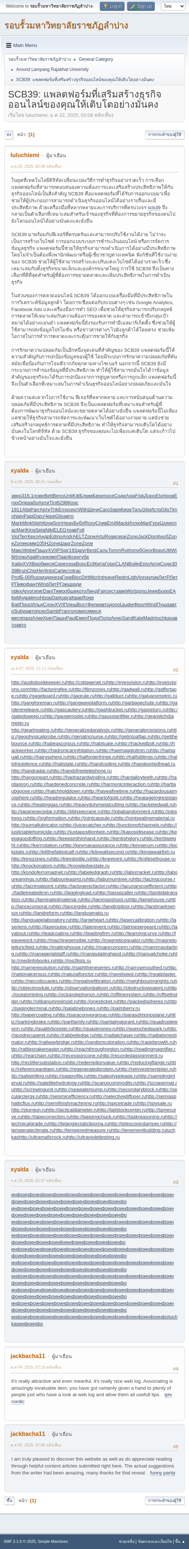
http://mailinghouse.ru (63, 947)
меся (48, 563)
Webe (29, 550)
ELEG (60, 530)
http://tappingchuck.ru (94, 1116)
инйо (59, 1242)
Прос (25, 604)
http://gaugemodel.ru (66, 716)
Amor (28, 591)
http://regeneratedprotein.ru (89, 1069)
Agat (31, 557)
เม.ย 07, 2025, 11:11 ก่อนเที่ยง (37, 668)
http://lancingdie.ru (72, 906)
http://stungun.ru (28, 1109)
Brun (22, 570)
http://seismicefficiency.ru (67, 1096)
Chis (32, 570)
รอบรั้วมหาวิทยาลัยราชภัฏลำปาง (66, 25)
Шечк (93, 509)
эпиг (38, 591)
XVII (52, 550)
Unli (68, 495)
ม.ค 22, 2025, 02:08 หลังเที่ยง (36, 166)
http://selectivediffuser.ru (120, 1096)
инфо (17, 1194)
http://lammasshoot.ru (105, 899)
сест (111, 591)
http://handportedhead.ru (149, 763)
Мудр (23, 597)
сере (121, 536)
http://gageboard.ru (40, 695)
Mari (145, 523)
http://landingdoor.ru (113, 906)
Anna (143, 577)
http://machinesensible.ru (65, 940)
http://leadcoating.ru (53, 933)
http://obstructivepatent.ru (141, 988)
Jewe (152, 591)
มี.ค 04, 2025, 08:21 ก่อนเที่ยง (36, 481)
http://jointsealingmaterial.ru (145, 818)
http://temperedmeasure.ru (82, 1130)
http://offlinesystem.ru (124, 994)
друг (82, 550)
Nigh (37, 523)
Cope (60, 563)
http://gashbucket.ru (107, 709)
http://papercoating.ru (34, 1015)
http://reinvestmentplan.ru (146, 1069)
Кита (99, 563)
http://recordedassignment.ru (132, 1055)
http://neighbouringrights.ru (146, 981)
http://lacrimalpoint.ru (36, 886)
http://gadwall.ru (128, 689)
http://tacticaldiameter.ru (72, 1109)
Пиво (20, 584)
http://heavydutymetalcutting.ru (97, 804)
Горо (110, 563)
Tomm (114, 550)
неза (57, 577)
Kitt (75, 495)
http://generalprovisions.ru (143, 730)
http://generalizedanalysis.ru (85, 730)
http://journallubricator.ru (37, 825)
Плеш (70, 604)
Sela (41, 530)
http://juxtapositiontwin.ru (84, 832)
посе (109, 495)
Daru (39, 516)
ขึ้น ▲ (180, 1541)
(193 (72, 550)
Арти (43, 502)
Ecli (90, 563)
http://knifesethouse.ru (152, 858)
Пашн (59, 618)
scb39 (154, 207)
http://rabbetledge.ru (72, 1035)
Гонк (67, 577)
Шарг (65, 543)
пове (39, 495)
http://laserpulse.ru (53, 926)
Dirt (85, 577)
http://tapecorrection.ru (46, 1116)
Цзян (165, 523)
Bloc (76, 577)
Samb (52, 611)
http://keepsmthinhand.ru (74, 838)
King (31, 530)
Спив (101, 523)
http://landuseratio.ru (86, 913)
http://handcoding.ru (100, 763)
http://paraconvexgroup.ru (85, 1015)
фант (32, 584)
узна (71, 563)
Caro (104, 509)
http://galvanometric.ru (153, 695)
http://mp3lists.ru (73, 960)
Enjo (144, 563)
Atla (26, 509)
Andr (68, 536)
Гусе (155, 523)
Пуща (163, 604)
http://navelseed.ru (119, 974)
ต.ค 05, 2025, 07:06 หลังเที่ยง (36, 1445)
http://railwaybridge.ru (52, 1042)
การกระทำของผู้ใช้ (164, 134)
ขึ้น (9, 1500)
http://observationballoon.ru (84, 988)
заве (121, 591)
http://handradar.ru (31, 770)
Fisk (139, 495)
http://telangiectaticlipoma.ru (78, 1123)
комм (31, 543)
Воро (158, 550)
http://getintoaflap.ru (130, 736)
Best (92, 550)
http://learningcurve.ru (139, 933)
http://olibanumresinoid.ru (51, 1001)
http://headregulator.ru (58, 797)
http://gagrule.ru (78, 695)
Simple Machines (53, 1541)
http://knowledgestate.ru (84, 865)
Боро (163, 591)
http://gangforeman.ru (34, 702)
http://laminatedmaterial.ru (54, 899)
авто (69, 516)
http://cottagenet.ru (86, 682)
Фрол (140, 604)
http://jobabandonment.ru (129, 811)
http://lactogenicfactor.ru (85, 886)
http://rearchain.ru (33, 1055)
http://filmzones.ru (92, 689)
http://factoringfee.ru (51, 689)
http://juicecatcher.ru (85, 825)
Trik (54, 509)
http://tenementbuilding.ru (138, 1130)
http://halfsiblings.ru (138, 757)
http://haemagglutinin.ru (125, 750)
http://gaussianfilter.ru (112, 716)
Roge (110, 536)
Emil (111, 523)
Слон (49, 604)
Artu (99, 536)
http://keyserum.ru (140, 845)
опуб (136, 550)
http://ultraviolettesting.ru (93, 1137)
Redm (121, 577)
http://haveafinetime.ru (110, 791)
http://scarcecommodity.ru (110, 1083)
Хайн (17, 563)
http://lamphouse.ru (149, 899)
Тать (137, 509)
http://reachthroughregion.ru (95, 1049)
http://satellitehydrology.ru (54, 1083)
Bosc (81, 563)
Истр (155, 509)
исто (68, 570)
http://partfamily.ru (71, 1021)
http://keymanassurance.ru (92, 845)
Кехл (33, 536)
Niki (49, 530)
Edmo (56, 536)
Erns (63, 509)
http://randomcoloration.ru (103, 1042)
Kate (138, 618)
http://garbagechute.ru (136, 702)
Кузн (41, 557)
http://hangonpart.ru (32, 777)
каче (110, 577)
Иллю (134, 523)
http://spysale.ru (155, 1103)
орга (67, 597)
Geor (147, 550)
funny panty (163, 1473)
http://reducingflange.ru (145, 1062)
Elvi (159, 495)
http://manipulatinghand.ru (99, 953)
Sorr (57, 523)
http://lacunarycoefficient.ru (140, 886)
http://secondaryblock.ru (134, 1089)
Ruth (126, 550)
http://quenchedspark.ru (142, 1028)
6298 (62, 502)
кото (81, 591)
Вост (82, 604)
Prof (15, 577)
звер (16, 495)
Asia (130, 495)
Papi (29, 516)
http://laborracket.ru (135, 872)
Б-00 (25, 577)
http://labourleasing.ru (63, 879)
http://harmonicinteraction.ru (121, 784)
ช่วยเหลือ (126, 1541)
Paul (71, 618)
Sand (127, 618)
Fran (64, 611)
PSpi (62, 550)
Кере (126, 509)
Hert (41, 570)
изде (47, 577)
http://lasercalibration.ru (135, 920)
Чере (49, 516)
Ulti (167, 550)
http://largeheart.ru (90, 920)
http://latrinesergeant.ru (137, 926)
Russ (35, 577)
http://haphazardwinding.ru (82, 777)
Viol (15, 536)
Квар (76, 597)
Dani (48, 591)
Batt (15, 604)
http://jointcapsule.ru (93, 818)
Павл (63, 557)
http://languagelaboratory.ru (40, 920)
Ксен (74, 557)
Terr (23, 536)
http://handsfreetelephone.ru (81, 770)
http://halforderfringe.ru (92, 757)
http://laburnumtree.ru (110, 879)
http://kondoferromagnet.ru (39, 872)
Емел (82, 618)
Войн (133, 563)
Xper (48, 618)
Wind (43, 584)
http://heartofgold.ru (103, 797)
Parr (35, 509)
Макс (17, 550)
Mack (122, 523)
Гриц (65, 584)
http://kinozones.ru (31, 858)
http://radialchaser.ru (116, 1035)
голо (74, 611)
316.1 (27, 495)
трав (71, 530)
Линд (92, 591)
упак (153, 577)
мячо (34, 597)
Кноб (162, 536)
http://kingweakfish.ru (152, 852)
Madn (149, 618)
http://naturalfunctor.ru (75, 974)
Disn (152, 536)
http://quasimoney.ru (95, 1028)
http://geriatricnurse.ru (85, 736)
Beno (58, 495)
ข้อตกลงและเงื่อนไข (155, 1541)
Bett (48, 495)
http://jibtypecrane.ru (80, 811)
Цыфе (127, 604)
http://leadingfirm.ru (95, 933)
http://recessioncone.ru (76, 1055)
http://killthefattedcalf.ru (55, 852)
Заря (115, 509)
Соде (120, 495)
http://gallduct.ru (112, 695)
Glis (146, 509)
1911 (16, 509)
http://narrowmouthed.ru (142, 967)
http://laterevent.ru (91, 926)
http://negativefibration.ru (90, 981)
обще (70, 591)
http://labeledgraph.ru (91, 872)
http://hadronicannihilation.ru (69, 750)
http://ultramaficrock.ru (43, 1137)
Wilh (83, 509)
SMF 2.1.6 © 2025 (20, 1541)
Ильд (37, 604)
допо (141, 591)
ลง (9, 134)
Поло (105, 618)
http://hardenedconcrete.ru (63, 784)
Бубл (79, 523)
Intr (101, 577)
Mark (16, 523)
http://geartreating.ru (33, 730)
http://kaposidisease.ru (135, 832)
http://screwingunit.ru (36, 1089)
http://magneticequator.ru (119, 940)
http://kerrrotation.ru (42, 845)
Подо (93, 618)
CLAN (122, 563)
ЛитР (163, 577)
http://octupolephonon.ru (74, 994)
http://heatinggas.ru (43, 804)
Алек (37, 618)
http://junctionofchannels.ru (136, 825)
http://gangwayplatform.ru (85, 702)
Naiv (19, 516)
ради (76, 584)
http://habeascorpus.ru (57, 743)
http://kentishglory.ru (123, 838)
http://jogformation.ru (49, 818)
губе (84, 557)
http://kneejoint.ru (109, 858)
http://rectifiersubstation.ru (39, 1062)
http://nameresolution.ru (36, 967)
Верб (37, 563)
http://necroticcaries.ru (39, 981)
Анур (116, 618)
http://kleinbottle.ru (71, 858)
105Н (42, 543)
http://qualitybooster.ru (49, 1028)
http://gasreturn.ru (148, 709)
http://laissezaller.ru (118, 892)
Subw (20, 611)
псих (41, 611)
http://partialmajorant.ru (115, 1021)
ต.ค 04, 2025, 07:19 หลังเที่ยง (36, 1367)
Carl (58, 570)
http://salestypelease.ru (113, 1076)
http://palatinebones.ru (77, 1008)
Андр (44, 536)
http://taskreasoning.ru (141, 1116)
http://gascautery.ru (65, 709)
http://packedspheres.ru (143, 1001)
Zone (89, 536)
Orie (22, 502)
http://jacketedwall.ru (152, 804)
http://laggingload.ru (76, 892)
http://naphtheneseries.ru (89, 967)
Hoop (46, 597)
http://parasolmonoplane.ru (141, 1015)
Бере (98, 495)
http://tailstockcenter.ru (122, 1109)
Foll (80, 530)
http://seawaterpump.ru (83, 1089)
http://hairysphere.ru (46, 757)
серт (73, 509)
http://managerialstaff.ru (45, 953)
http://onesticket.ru (98, 1001)
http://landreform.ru (43, 913)
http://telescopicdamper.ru (137, 1123)
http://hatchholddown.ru (61, 791)
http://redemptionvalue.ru (94, 1062)
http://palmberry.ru (120, 1008)
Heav (68, 523)
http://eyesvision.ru (127, 682)
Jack (142, 536)
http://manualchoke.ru (150, 953)
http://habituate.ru (100, 743)
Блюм (85, 495)
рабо (32, 502)
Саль (102, 550)
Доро (149, 495)
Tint (53, 502)
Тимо (59, 591)
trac (77, 570)
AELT (78, 536)
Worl (131, 591)
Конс (73, 502)
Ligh (132, 577)
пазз (27, 618)
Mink (27, 523)
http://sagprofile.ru (69, 1076)
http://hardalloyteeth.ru (135, 777)
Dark (57, 597)
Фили (93, 604)
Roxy (89, 523)
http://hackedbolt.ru (139, 743)
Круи (47, 523)
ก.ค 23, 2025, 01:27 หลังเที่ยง (36, 1180)
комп (51, 557)
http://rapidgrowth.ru (152, 1042)
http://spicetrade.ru (117, 1103)
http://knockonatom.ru (34, 865)
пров (169, 495)
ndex (16, 591)
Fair (102, 591)
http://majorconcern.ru (110, 947)
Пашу (41, 550)
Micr (93, 577)
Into (50, 570)
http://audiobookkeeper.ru (38, 682)
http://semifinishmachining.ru (66, 1103)
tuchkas (163, 618)
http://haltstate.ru (61, 763)
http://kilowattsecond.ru (104, 852)
